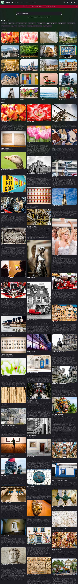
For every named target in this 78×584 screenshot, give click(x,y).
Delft (53, 147)
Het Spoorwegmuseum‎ (6, 215)
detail (4, 23)
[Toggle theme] (67, 2)
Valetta (53, 323)
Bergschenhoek (4, 334)
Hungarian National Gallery (34, 26)
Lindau (28, 546)
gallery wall (41, 23)
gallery (11, 23)
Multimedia (62, 23)
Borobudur (3, 426)
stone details (47, 26)
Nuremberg (29, 352)
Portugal (54, 481)
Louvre (28, 575)
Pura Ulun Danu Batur (57, 415)
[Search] (64, 2)
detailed (13, 26)
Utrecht (2, 376)
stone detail (5, 26)
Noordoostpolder (4, 123)
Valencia (28, 518)
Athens (2, 405)
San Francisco (55, 577)
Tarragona (54, 508)
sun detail (22, 26)
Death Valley (55, 529)
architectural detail (21, 23)
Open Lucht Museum (56, 123)
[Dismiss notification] (77, 6)
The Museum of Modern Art (7, 149)
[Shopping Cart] (74, 2)
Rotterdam (3, 170)
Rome (53, 460)
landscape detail (51, 23)
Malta (28, 373)
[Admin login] (71, 2)
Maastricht (29, 279)
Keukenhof (29, 123)
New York (29, 175)
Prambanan (3, 246)
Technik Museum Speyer (57, 178)
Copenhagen (4, 537)
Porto (28, 487)
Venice (53, 550)
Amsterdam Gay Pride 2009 (57, 257)
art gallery (32, 23)
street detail (71, 23)
